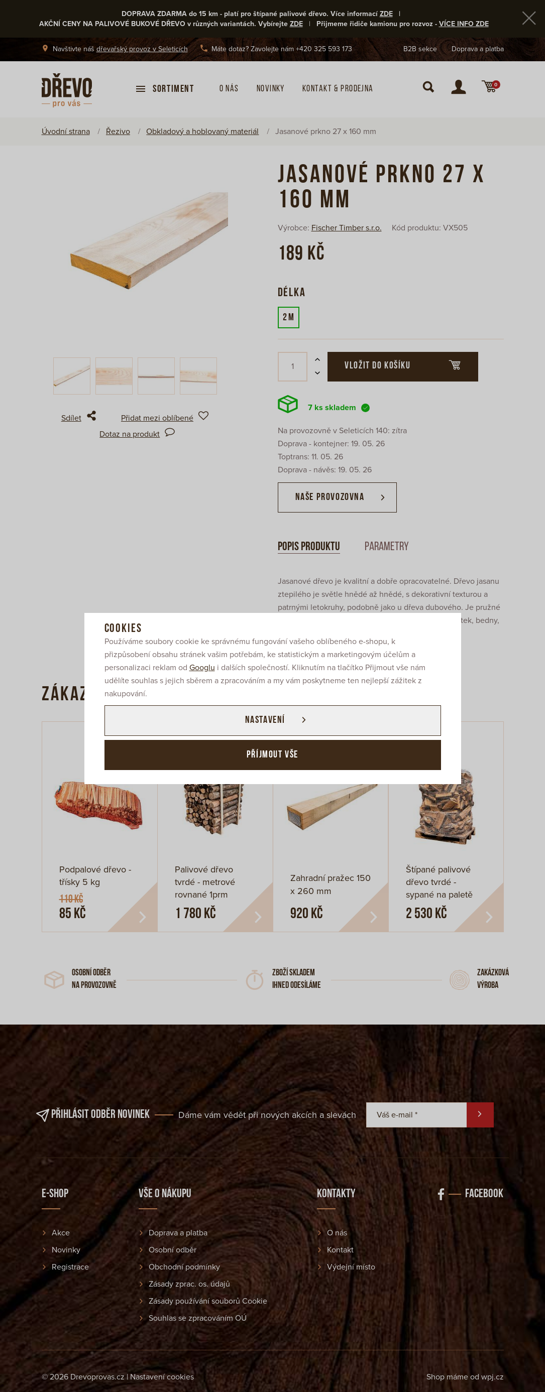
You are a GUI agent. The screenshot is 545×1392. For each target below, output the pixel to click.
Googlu (202, 667)
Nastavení (264, 720)
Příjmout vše (272, 755)
